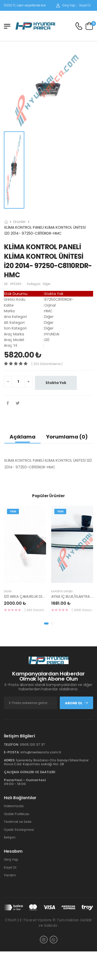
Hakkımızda (14, 806)
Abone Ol (76, 703)
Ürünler (19, 221)
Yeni (13, 511)
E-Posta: (12, 752)
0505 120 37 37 (32, 744)
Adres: (9, 760)
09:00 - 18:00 (25, 782)
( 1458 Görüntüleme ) (82, 610)
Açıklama (22, 436)
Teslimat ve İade (18, 821)
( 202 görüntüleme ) (47, 363)
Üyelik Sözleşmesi (19, 829)
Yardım (10, 875)
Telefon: (11, 744)
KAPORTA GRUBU (62, 591)
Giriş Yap (66, 5)
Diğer (8, 591)
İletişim (10, 837)
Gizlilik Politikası (16, 814)
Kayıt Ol (85, 5)
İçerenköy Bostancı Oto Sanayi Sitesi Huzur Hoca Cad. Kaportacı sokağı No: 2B (46, 762)
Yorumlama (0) (67, 436)
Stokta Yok (56, 382)
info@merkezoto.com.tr (40, 752)
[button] (46, 623)
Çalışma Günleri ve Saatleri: (30, 772)
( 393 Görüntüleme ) (35, 610)
